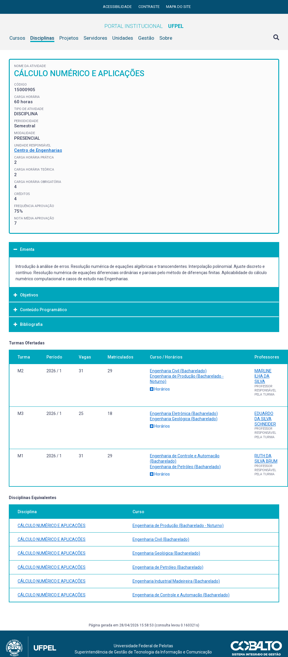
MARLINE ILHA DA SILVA (263, 376)
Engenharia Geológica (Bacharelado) (183, 418)
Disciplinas (42, 38)
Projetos (68, 38)
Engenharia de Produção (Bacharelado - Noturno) (178, 525)
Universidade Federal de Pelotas (143, 645)
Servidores (95, 38)
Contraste (149, 6)
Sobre (165, 38)
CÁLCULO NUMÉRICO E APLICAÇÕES (52, 525)
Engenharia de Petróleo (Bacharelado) (185, 466)
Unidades (122, 38)
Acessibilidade (118, 6)
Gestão (146, 38)
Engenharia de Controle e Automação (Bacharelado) (181, 595)
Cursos (17, 38)
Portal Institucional (144, 26)
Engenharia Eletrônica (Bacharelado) (184, 413)
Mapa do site (178, 6)
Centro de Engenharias (38, 150)
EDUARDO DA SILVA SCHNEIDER (265, 418)
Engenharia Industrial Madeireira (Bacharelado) (176, 581)
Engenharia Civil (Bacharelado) (178, 370)
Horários (160, 389)
